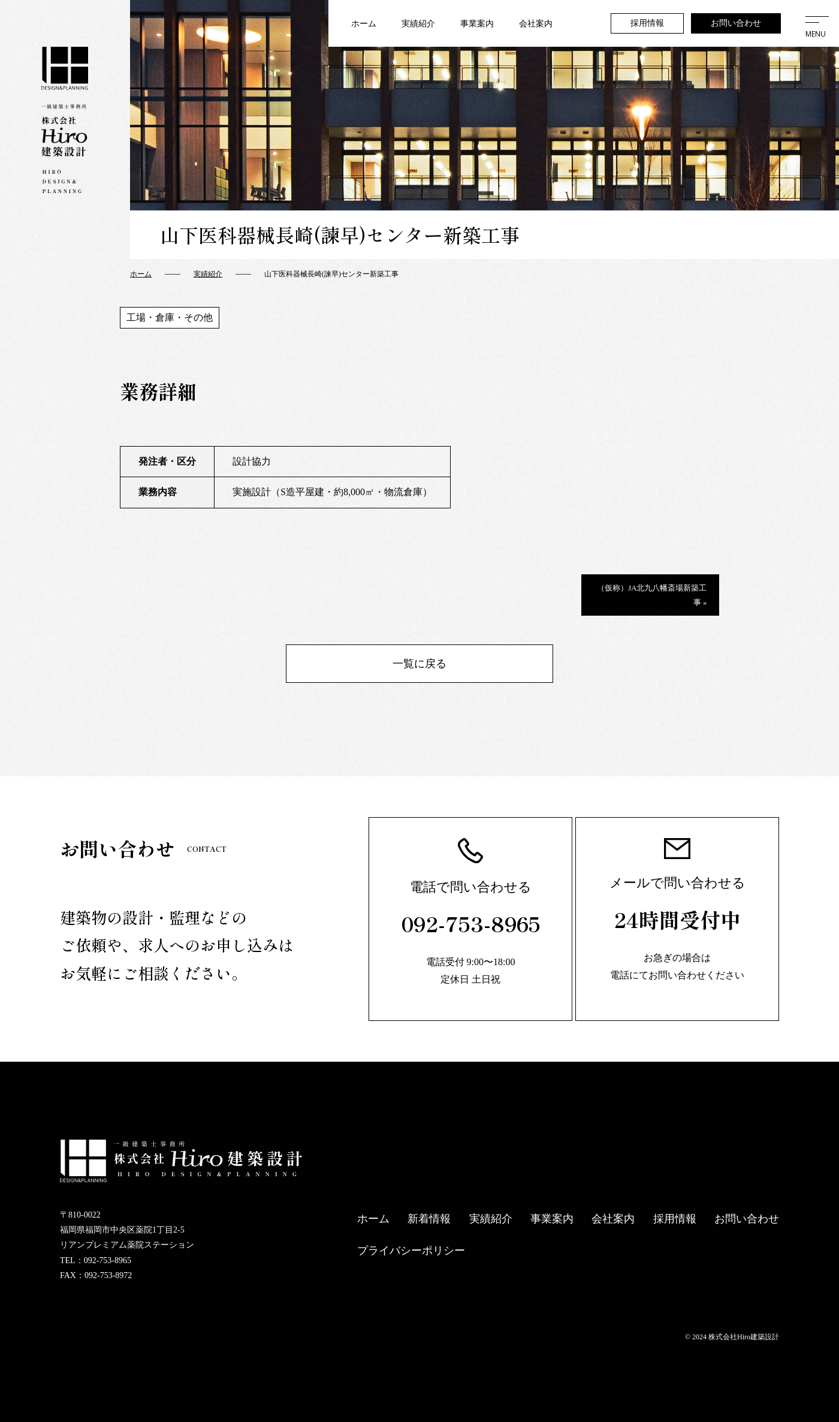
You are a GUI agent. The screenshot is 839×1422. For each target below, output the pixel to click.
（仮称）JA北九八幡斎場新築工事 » (652, 594)
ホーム (363, 23)
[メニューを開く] (815, 23)
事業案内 (477, 23)
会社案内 (536, 23)
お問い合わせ (736, 23)
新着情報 (429, 1219)
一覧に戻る (419, 664)
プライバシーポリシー (411, 1251)
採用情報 (647, 23)
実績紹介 (418, 23)
